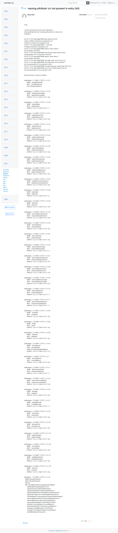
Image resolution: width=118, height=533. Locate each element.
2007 (6, 164)
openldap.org (8, 3)
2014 (6, 107)
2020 (6, 59)
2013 (6, 115)
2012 (6, 123)
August (5, 177)
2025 (6, 19)
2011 (6, 131)
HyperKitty (58, 530)
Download (9, 214)
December (6, 170)
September (6, 175)
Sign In (104, 3)
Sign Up (112, 3)
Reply (25, 523)
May (4, 183)
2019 (6, 67)
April (4, 185)
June (4, 181)
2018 (6, 75)
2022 (6, 43)
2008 (6, 155)
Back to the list (100, 18)
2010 (6, 139)
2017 (6, 83)
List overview (9, 207)
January (5, 191)
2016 (6, 91)
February (5, 189)
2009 (6, 147)
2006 (6, 199)
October (5, 173)
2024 (6, 27)
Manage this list (95, 3)
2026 (6, 11)
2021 (6, 51)
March (5, 187)
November (6, 172)
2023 (6, 35)
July (4, 179)
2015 (6, 99)
